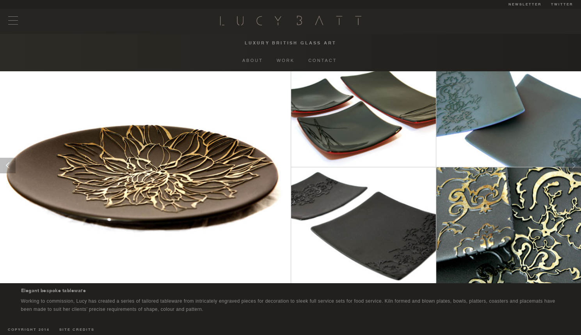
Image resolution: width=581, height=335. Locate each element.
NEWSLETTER (525, 4)
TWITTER (562, 4)
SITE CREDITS (76, 329)
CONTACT (322, 60)
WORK (286, 60)
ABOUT (252, 60)
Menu (13, 20)
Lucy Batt (290, 20)
